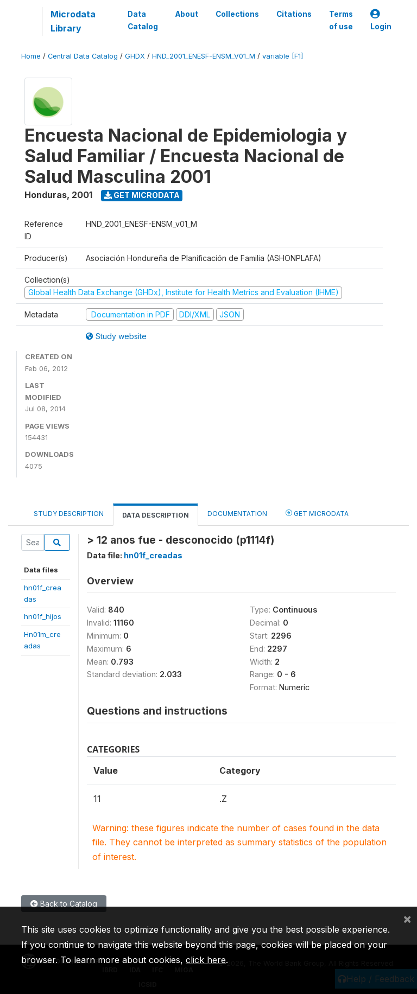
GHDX (135, 56)
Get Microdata (142, 195)
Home (31, 56)
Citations (294, 14)
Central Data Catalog (83, 56)
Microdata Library (73, 21)
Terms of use (341, 20)
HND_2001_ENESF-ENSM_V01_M (203, 56)
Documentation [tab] (237, 513)
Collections (237, 14)
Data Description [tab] (155, 515)
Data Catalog (143, 20)
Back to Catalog (63, 903)
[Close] (407, 918)
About (186, 14)
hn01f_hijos (42, 616)
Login (380, 20)
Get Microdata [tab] (317, 513)
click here (206, 959)
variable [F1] (282, 56)
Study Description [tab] (69, 513)
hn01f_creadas (153, 555)
